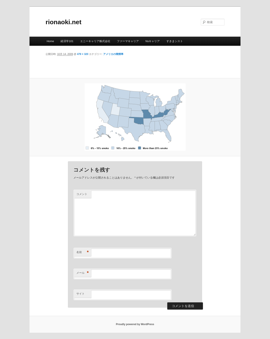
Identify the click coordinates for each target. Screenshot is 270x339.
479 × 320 (82, 54)
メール (82, 273)
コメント (81, 194)
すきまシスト (174, 41)
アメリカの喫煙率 (113, 54)
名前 (82, 252)
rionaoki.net (63, 22)
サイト (80, 293)
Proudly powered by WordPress (135, 324)
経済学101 (67, 41)
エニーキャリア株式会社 (95, 41)
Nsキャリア (153, 41)
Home (50, 41)
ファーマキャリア (128, 41)
